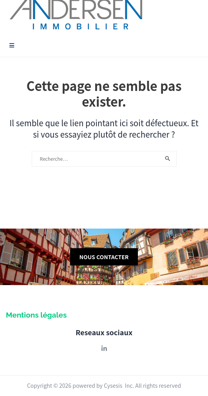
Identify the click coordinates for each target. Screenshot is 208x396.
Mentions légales (36, 315)
